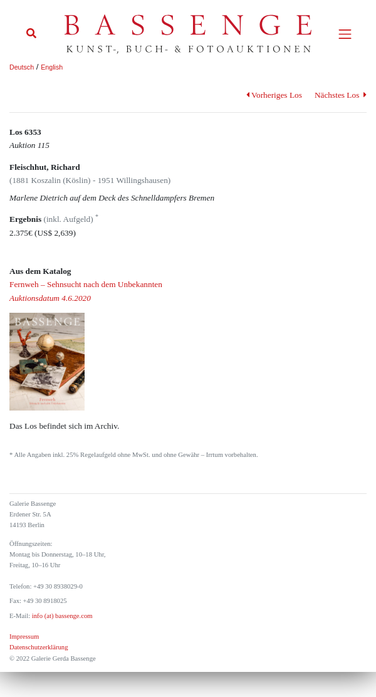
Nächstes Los (341, 95)
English (52, 67)
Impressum (24, 636)
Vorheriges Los (274, 95)
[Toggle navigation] (345, 34)
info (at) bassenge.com (61, 615)
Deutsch (21, 67)
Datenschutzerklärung (38, 647)
